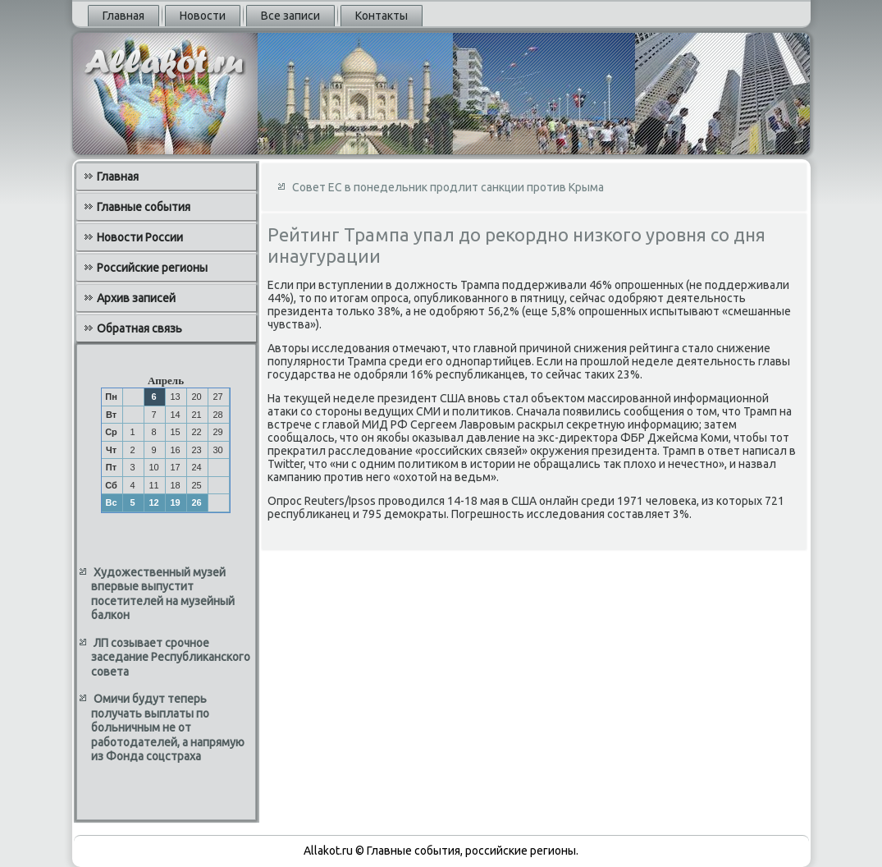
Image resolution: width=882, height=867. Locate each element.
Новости (203, 15)
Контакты (381, 15)
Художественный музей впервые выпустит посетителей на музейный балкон (163, 594)
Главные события (143, 206)
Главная (123, 15)
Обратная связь (139, 328)
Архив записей (136, 298)
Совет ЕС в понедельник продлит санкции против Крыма (448, 187)
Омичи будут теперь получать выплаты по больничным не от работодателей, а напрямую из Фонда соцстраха (167, 727)
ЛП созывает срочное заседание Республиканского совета (170, 657)
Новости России (140, 237)
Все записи (290, 15)
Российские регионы (152, 267)
